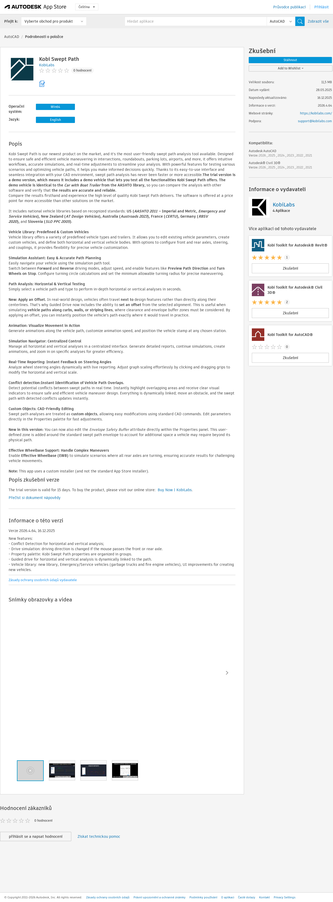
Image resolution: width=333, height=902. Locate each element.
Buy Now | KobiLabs (175, 489)
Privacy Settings (285, 897)
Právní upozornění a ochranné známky (159, 897)
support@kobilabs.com (315, 121)
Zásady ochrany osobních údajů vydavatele (43, 579)
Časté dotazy (246, 897)
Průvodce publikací (289, 7)
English (55, 120)
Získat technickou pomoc (99, 836)
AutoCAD (11, 36)
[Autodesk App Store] (35, 7)
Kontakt (264, 897)
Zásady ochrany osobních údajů (108, 897)
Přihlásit (321, 7)
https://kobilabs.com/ (316, 113)
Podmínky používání (203, 897)
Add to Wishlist (291, 68)
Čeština (87, 7)
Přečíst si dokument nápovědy (35, 497)
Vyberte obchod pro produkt (48, 21)
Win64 (55, 107)
